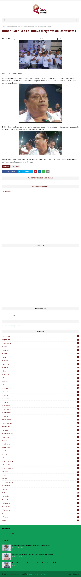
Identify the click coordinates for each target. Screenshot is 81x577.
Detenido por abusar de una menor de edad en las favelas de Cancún (36, 563)
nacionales (41, 444)
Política (41, 479)
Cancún (41, 347)
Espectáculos (41, 409)
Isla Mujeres (41, 427)
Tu (41, 513)
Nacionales (41, 447)
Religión (41, 489)
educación (41, 388)
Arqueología (41, 343)
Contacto (76, 574)
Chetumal (41, 350)
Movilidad (41, 437)
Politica (41, 475)
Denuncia (41, 374)
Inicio (69, 574)
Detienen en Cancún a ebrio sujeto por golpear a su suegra (32, 554)
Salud (41, 493)
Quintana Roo (41, 486)
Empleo (41, 402)
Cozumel (41, 367)
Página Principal (7, 27)
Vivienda (41, 520)
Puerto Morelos (41, 482)
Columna (41, 360)
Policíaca (41, 472)
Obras (41, 454)
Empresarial (41, 406)
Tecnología (41, 506)
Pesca (41, 458)
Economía (41, 385)
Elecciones (16, 27)
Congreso (41, 364)
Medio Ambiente (41, 433)
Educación (41, 392)
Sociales (41, 500)
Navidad (41, 451)
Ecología (41, 381)
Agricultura (41, 336)
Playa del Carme (41, 461)
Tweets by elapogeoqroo (11, 326)
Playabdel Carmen (41, 468)
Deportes (41, 378)
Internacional (41, 420)
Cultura (41, 371)
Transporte (41, 510)
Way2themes (15, 574)
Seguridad (41, 496)
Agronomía (41, 340)
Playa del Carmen (41, 465)
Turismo (41, 517)
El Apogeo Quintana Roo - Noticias (37, 574)
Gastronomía (41, 413)
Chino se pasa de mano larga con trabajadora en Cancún (31, 545)
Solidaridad (41, 503)
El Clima (41, 395)
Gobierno (41, 416)
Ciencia (41, 354)
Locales (41, 430)
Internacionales (41, 423)
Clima (41, 357)
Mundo (41, 440)
